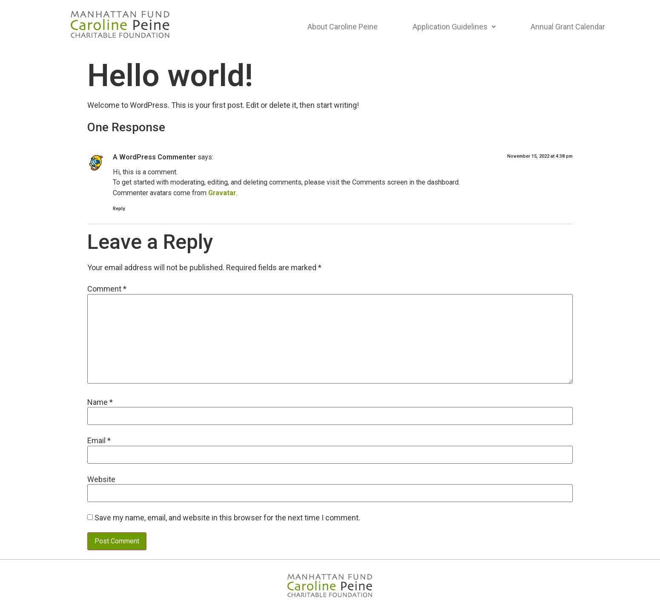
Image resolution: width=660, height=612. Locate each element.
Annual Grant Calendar (568, 26)
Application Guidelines (454, 26)
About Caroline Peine (342, 26)
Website (101, 479)
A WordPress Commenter (154, 157)
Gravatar (222, 193)
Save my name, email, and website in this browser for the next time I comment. (227, 518)
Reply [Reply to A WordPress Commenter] (119, 208)
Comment (106, 289)
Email (99, 441)
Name (100, 402)
